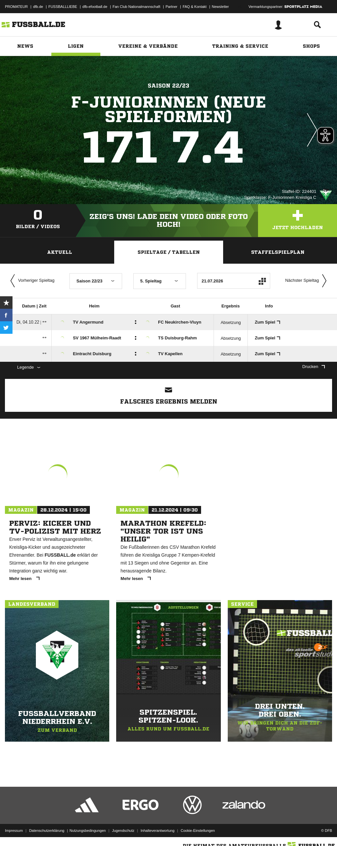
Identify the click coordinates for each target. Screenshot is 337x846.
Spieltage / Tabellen (169, 252)
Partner (171, 7)
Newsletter (220, 7)
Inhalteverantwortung (157, 831)
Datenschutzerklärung (46, 831)
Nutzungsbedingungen (87, 831)
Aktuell (59, 252)
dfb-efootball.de (94, 7)
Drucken (313, 366)
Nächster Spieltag (307, 281)
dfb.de (38, 7)
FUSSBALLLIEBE (62, 7)
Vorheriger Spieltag (31, 281)
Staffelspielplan (277, 252)
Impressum (14, 831)
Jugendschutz (123, 831)
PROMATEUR (16, 7)
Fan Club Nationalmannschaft (136, 7)
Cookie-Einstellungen (198, 831)
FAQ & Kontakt (195, 7)
